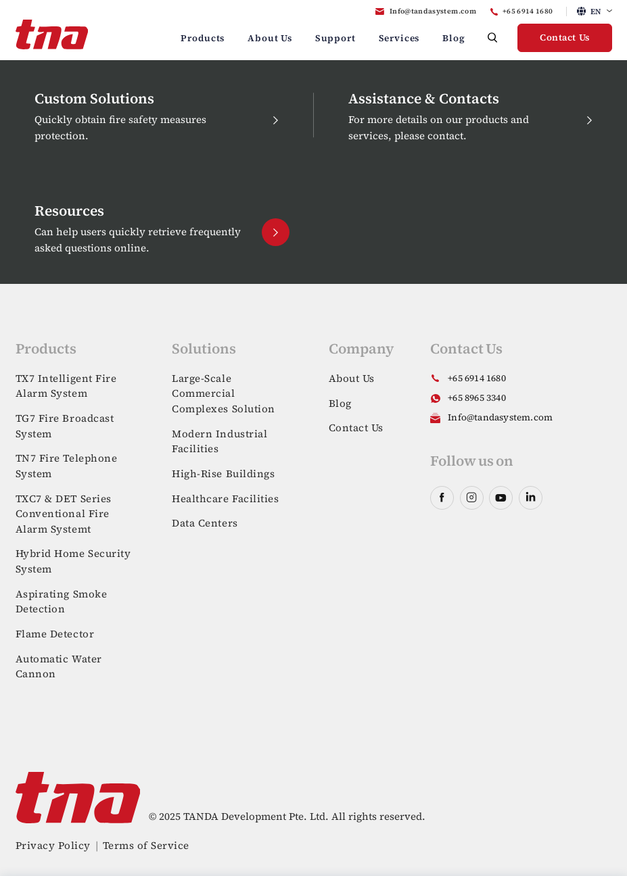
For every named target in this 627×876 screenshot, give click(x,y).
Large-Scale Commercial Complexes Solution (223, 393)
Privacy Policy (53, 845)
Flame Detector (55, 634)
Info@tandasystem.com (433, 11)
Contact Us (565, 37)
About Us (270, 38)
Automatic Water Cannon (59, 666)
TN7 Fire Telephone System (67, 466)
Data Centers (205, 523)
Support (335, 38)
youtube (501, 498)
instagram (472, 498)
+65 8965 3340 (477, 397)
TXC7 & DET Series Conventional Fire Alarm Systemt (64, 513)
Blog (453, 38)
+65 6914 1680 (528, 11)
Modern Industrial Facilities (219, 441)
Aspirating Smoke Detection (62, 601)
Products (203, 38)
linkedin (530, 498)
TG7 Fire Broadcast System (65, 426)
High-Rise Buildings (223, 473)
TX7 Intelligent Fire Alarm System (66, 386)
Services (399, 38)
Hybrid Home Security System (73, 561)
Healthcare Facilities (225, 498)
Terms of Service (146, 845)
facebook (442, 498)
